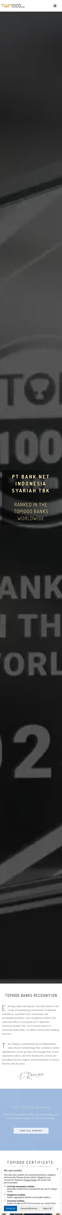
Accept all (10, 1208)
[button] (55, 6)
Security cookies (15, 1201)
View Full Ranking (31, 1130)
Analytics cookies (16, 1195)
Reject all (47, 1208)
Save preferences (28, 1208)
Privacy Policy (30, 1180)
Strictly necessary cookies (20, 1186)
